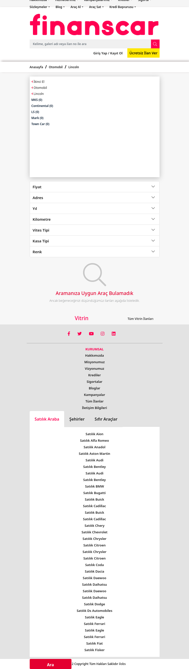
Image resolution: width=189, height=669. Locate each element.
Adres (38, 197)
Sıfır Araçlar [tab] (106, 419)
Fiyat (37, 186)
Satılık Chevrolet (94, 532)
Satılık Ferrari (94, 623)
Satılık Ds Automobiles (94, 610)
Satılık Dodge (94, 604)
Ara (50, 664)
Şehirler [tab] (77, 419)
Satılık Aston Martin (94, 453)
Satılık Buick (94, 499)
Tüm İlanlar (94, 401)
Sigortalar (94, 381)
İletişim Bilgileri (94, 407)
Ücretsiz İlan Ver (143, 53)
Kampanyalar (94, 394)
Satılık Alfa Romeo (94, 440)
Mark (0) (37, 118)
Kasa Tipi (41, 240)
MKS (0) (36, 100)
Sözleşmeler (39, 7)
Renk (37, 251)
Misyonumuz (94, 362)
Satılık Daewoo (94, 578)
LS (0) (35, 112)
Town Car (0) (40, 124)
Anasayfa (36, 67)
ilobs (122, 664)
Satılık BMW (94, 486)
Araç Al (76, 7)
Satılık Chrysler (94, 538)
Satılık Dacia (94, 571)
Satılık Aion (94, 434)
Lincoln (73, 67)
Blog (59, 7)
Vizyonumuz (94, 368)
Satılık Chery (94, 525)
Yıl (35, 208)
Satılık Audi (94, 460)
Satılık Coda (94, 565)
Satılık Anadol (94, 447)
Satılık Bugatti (94, 493)
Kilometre (42, 219)
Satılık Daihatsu (94, 584)
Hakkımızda (94, 355)
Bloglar (94, 388)
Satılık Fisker (94, 650)
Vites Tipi (41, 230)
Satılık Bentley (94, 466)
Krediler (94, 375)
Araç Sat (95, 7)
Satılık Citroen (94, 545)
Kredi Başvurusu (121, 7)
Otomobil (56, 67)
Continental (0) (42, 106)
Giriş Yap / (101, 53)
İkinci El (38, 82)
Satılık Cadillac (94, 506)
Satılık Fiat (94, 643)
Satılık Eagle (94, 617)
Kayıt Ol (116, 53)
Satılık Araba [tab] (47, 419)
